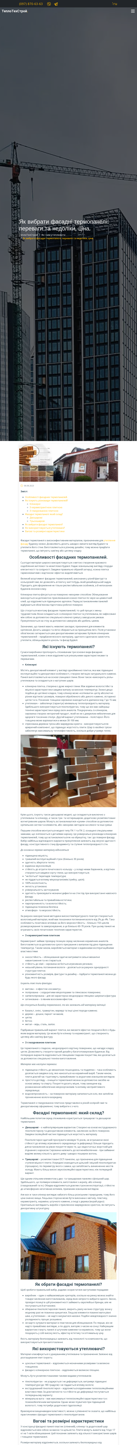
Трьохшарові (37, 521)
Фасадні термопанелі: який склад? (44, 514)
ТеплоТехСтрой (28, 234)
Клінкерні (35, 504)
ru (115, 3)
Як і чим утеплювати (53, 234)
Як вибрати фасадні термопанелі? (44, 524)
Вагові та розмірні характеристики (44, 531)
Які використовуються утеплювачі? (45, 528)
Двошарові (36, 517)
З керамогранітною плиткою (46, 507)
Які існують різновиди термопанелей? (46, 500)
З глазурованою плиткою (44, 510)
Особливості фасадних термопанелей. (46, 497)
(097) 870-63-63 (31, 4)
